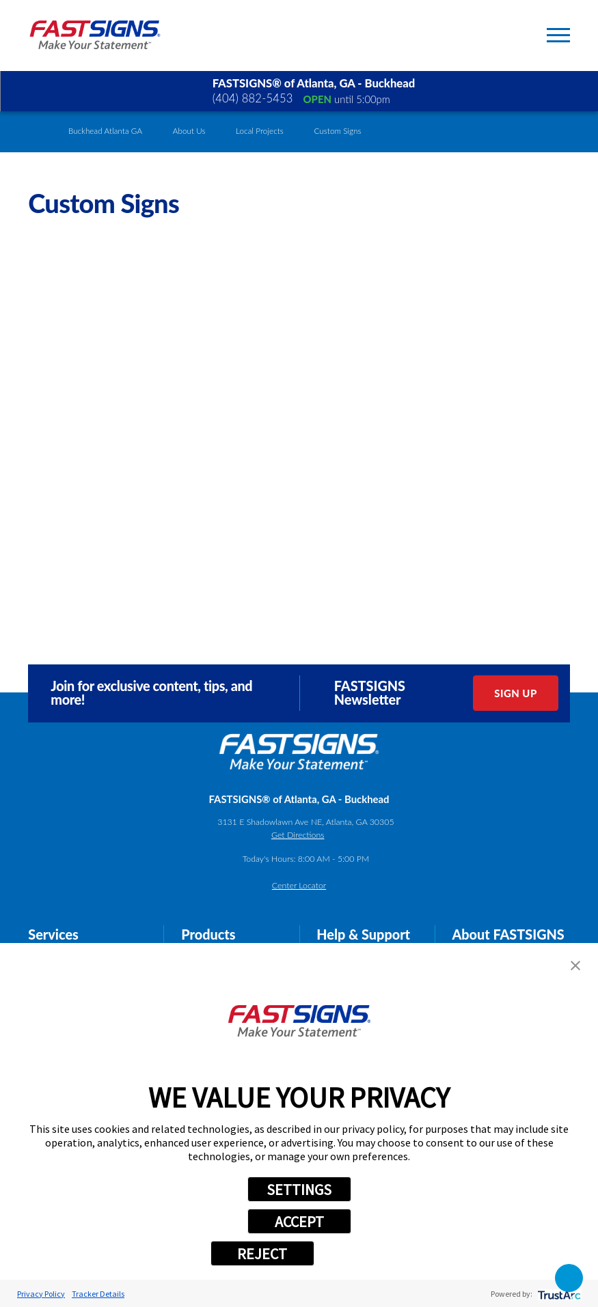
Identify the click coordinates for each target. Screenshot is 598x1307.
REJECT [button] (262, 1253)
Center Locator (299, 885)
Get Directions (298, 835)
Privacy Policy (41, 1294)
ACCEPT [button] (299, 1221)
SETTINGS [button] (299, 1189)
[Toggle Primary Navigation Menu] (558, 35)
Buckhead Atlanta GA (105, 130)
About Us (189, 130)
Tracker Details (98, 1294)
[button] (575, 965)
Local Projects (260, 130)
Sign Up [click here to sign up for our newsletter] (515, 693)
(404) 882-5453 (253, 98)
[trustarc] (558, 1293)
